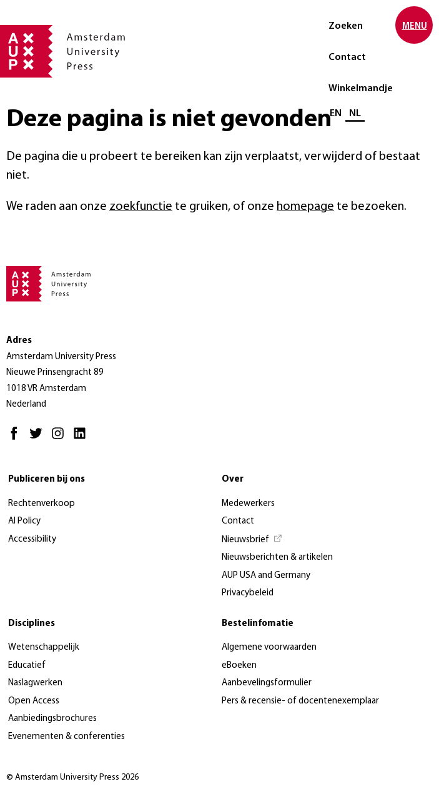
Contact (347, 57)
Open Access (33, 701)
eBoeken (239, 665)
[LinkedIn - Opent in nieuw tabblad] (83, 439)
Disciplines (31, 623)
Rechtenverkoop (41, 504)
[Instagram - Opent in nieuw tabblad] (61, 439)
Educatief (27, 665)
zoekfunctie (140, 207)
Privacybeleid (248, 593)
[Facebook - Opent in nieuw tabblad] (17, 439)
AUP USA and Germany (266, 575)
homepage (305, 207)
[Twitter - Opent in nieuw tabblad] (39, 439)
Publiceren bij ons (46, 479)
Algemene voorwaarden (269, 647)
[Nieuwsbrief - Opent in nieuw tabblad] (252, 540)
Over (233, 479)
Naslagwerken (35, 683)
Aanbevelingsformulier (267, 683)
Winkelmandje (360, 89)
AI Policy (24, 521)
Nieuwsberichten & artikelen (277, 557)
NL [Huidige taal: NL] (355, 114)
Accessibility (32, 539)
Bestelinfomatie (257, 623)
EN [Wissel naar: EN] (336, 114)
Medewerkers (248, 504)
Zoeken (345, 26)
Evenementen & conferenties (66, 737)
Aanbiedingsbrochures (52, 718)
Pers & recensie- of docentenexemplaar (300, 701)
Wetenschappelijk (43, 647)
